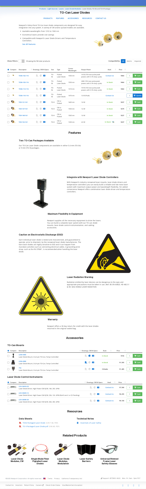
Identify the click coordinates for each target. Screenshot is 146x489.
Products (47, 18)
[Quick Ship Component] (113, 122)
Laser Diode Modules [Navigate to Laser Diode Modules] (73, 9)
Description (23, 70)
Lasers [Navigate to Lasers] (61, 9)
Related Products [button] (75, 435)
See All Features (29, 44)
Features (60, 18)
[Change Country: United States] (44, 478)
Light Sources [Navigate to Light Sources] (52, 9)
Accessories (73, 18)
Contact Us (101, 18)
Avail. (110, 70)
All (123, 61)
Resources (87, 18)
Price (120, 70)
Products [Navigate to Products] (42, 9)
